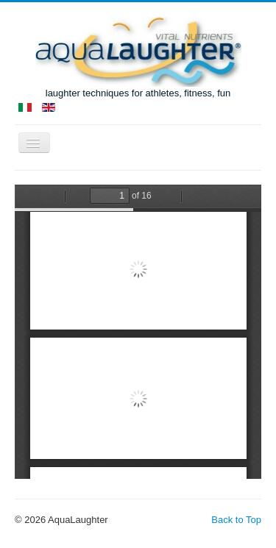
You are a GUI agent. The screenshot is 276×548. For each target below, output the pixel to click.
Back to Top (236, 519)
